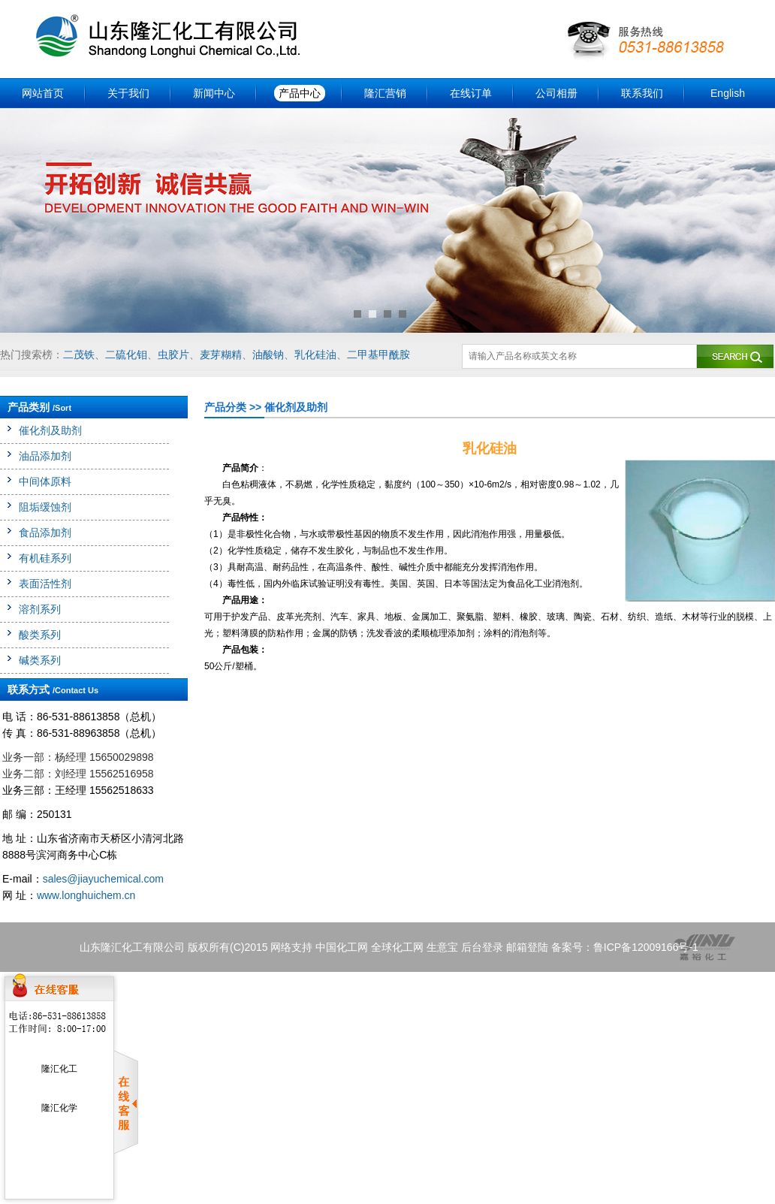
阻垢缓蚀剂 (45, 507)
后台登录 (482, 947)
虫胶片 (173, 355)
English (727, 93)
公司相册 (556, 93)
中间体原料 (45, 481)
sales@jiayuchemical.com (103, 879)
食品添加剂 (45, 533)
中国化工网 (341, 947)
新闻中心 (214, 93)
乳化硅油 (315, 355)
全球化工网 (397, 947)
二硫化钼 (126, 355)
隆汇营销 (385, 93)
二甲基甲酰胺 (378, 355)
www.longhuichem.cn (86, 895)
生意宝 (442, 947)
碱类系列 (40, 660)
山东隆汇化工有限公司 (132, 947)
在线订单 (471, 93)
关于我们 (128, 93)
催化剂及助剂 (50, 430)
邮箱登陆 (527, 947)
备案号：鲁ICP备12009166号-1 (624, 947)
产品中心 (300, 93)
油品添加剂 (45, 456)
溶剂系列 (40, 609)
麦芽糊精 (221, 355)
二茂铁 (79, 355)
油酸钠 (268, 355)
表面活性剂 (45, 584)
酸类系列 (40, 635)
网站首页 (43, 93)
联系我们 (642, 93)
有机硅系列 (45, 558)
